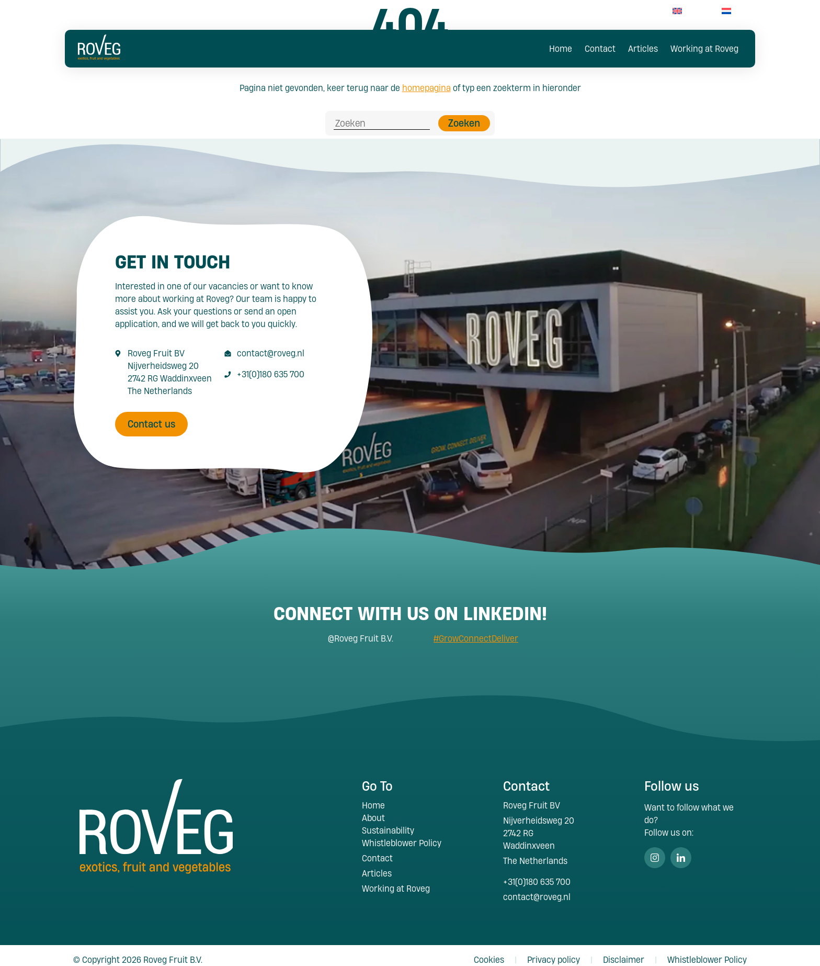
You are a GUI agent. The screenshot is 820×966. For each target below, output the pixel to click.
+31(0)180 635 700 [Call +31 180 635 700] (270, 365)
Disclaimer (623, 951)
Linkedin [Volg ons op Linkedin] (680, 849)
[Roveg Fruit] (98, 56)
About (373, 809)
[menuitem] (677, 10)
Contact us (152, 415)
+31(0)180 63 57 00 (610, 11)
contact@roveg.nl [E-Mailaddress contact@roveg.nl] (270, 344)
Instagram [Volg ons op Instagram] (654, 849)
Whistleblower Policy (401, 834)
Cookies (489, 951)
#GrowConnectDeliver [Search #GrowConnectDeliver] (476, 629)
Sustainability (388, 821)
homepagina (426, 87)
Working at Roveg (704, 48)
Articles (643, 48)
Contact (600, 48)
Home (560, 48)
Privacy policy (553, 951)
